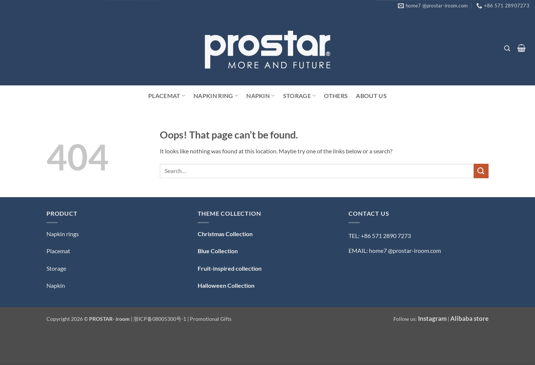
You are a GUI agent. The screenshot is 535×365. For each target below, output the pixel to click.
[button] (506, 48)
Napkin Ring (216, 96)
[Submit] (481, 171)
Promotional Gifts (210, 319)
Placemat (166, 96)
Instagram (432, 318)
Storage (299, 96)
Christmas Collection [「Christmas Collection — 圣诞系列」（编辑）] (225, 233)
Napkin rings (62, 233)
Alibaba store (469, 318)
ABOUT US (371, 95)
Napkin (260, 96)
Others (336, 95)
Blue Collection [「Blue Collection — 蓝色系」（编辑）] (218, 250)
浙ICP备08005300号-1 (160, 319)
